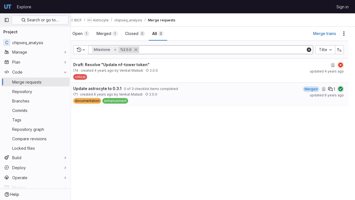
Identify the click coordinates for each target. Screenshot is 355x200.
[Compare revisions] (35, 138)
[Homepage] (7, 6)
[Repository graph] (35, 129)
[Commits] (35, 110)
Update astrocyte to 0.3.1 (106, 88)
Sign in (342, 6)
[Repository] (35, 91)
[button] (125, 49)
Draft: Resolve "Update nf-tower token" (120, 64)
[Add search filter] (227, 50)
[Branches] (35, 100)
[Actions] (343, 33)
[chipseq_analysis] (35, 42)
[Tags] (35, 119)
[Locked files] (35, 148)
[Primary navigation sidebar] (6, 20)
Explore (24, 6)
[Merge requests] (35, 82)
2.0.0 (160, 70)
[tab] (90, 34)
